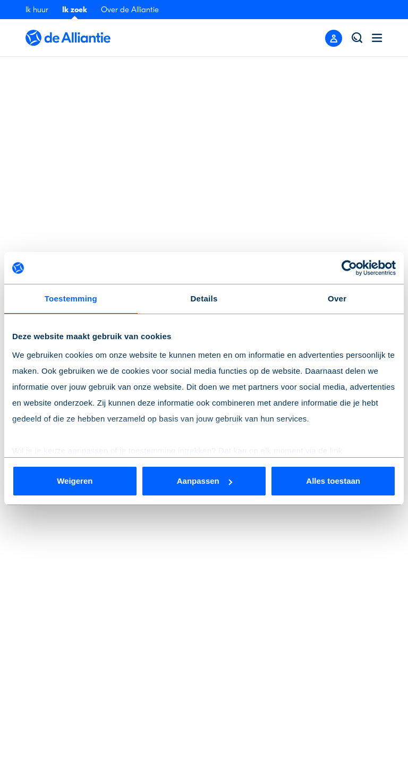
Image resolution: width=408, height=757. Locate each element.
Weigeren (74, 480)
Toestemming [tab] (71, 298)
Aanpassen (204, 480)
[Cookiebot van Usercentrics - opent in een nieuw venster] (349, 268)
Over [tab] (337, 298)
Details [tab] (204, 298)
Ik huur (37, 9)
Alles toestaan (333, 480)
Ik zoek (74, 9)
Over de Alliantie (130, 9)
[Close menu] (333, 38)
